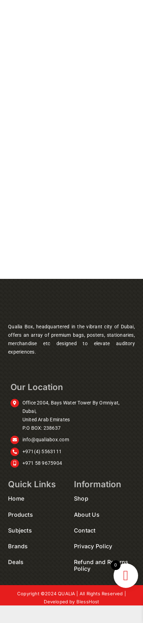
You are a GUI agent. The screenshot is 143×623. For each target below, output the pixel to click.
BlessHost (87, 601)
